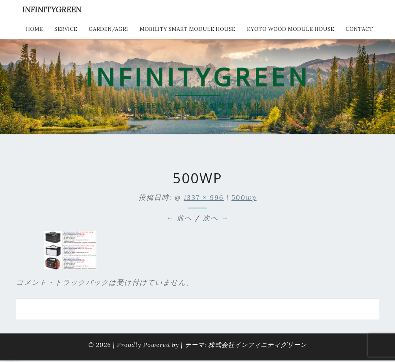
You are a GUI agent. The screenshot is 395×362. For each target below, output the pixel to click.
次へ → (216, 217)
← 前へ (179, 217)
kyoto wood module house (290, 28)
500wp (244, 197)
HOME (34, 28)
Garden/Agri (108, 28)
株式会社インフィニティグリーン (257, 344)
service (65, 28)
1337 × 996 (204, 197)
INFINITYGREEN (51, 9)
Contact (359, 28)
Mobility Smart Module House (187, 28)
